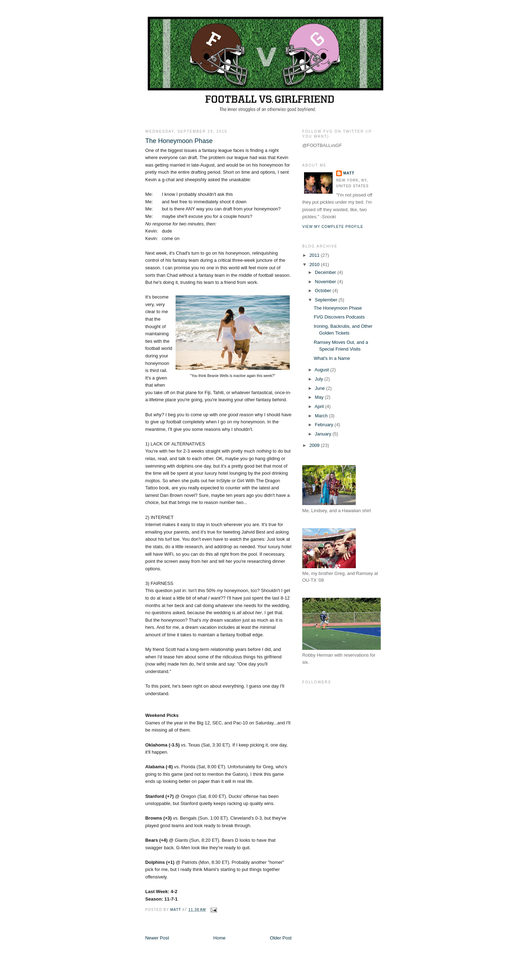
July (319, 379)
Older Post (281, 938)
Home (219, 938)
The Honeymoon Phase (338, 308)
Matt (348, 173)
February (324, 424)
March (322, 415)
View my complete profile (332, 227)
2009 (315, 445)
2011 (315, 255)
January (323, 434)
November (326, 281)
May (320, 397)
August (322, 369)
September (326, 299)
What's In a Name (332, 358)
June (320, 388)
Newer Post (157, 938)
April (320, 406)
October (323, 290)
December (326, 272)
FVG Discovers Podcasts (339, 317)
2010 (315, 264)
